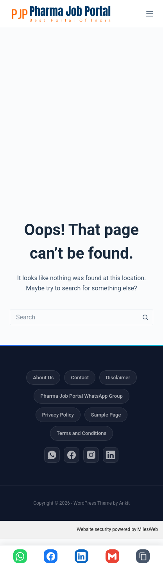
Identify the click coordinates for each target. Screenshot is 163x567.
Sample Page (106, 415)
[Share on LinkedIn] (81, 556)
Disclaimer (118, 377)
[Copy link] (143, 556)
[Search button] (145, 317)
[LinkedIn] (110, 455)
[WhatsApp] (52, 455)
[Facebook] (71, 455)
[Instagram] (91, 455)
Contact (80, 377)
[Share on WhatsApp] (20, 556)
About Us (43, 377)
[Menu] (149, 13)
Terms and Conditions (82, 433)
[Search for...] (74, 317)
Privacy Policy (58, 415)
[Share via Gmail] (112, 556)
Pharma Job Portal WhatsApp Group (81, 396)
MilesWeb (148, 529)
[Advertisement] (81, 113)
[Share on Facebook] (50, 556)
